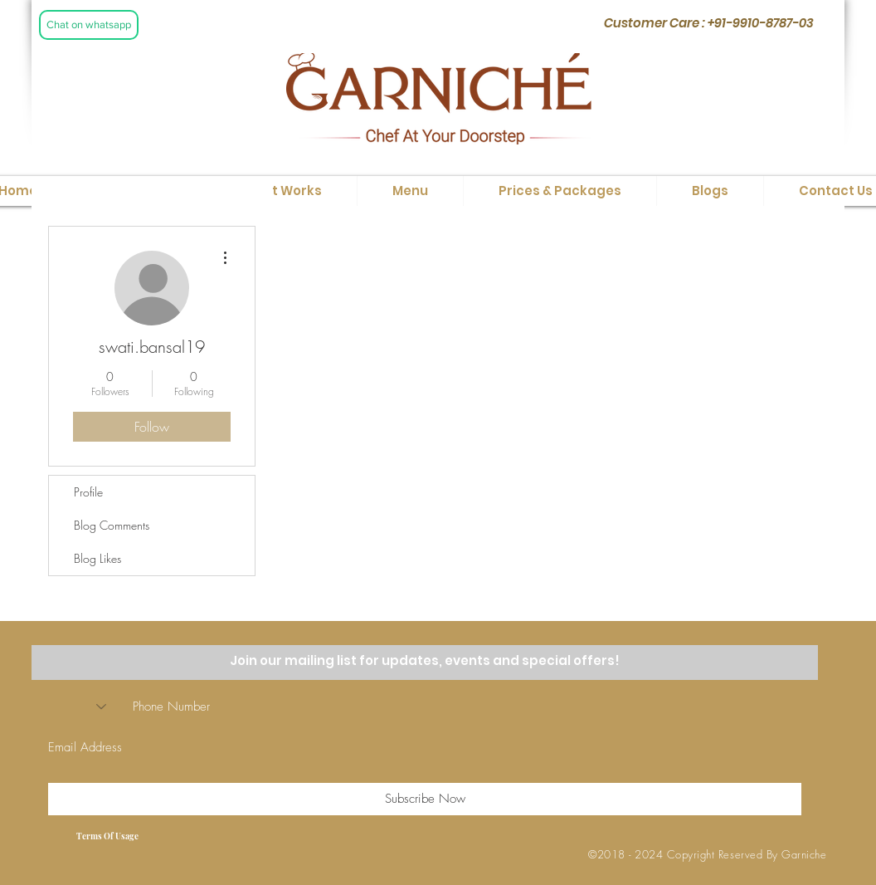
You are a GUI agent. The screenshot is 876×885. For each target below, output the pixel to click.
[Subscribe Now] (424, 799)
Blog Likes (97, 558)
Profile (88, 492)
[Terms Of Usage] (107, 836)
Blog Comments (111, 525)
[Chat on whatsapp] (89, 25)
